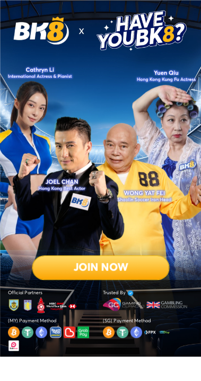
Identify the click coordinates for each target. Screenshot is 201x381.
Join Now (100, 268)
